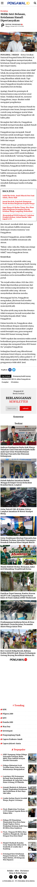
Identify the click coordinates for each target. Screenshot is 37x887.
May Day (5, 727)
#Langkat (4, 382)
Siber (17, 871)
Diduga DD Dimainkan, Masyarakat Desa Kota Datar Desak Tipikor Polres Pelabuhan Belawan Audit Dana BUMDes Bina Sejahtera (15, 824)
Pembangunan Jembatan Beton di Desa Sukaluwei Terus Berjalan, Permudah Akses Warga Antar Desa (17, 624)
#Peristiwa (14, 382)
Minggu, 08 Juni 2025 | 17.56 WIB (14, 26)
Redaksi (10, 871)
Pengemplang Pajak (10, 735)
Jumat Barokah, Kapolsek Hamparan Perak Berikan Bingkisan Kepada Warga (18, 202)
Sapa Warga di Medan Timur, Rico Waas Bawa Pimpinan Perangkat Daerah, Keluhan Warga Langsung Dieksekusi (18, 209)
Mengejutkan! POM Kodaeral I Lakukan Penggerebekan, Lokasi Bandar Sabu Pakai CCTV (18, 217)
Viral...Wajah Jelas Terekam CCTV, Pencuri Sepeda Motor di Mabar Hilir (15, 811)
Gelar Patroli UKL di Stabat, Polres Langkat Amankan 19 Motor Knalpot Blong (16, 511)
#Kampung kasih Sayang (22, 376)
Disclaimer (24, 871)
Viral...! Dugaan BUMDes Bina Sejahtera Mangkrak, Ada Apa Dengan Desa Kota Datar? (15, 834)
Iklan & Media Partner (18, 873)
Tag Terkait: (5, 376)
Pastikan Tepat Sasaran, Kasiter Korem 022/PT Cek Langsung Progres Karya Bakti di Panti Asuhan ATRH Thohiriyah (18, 595)
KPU (3, 718)
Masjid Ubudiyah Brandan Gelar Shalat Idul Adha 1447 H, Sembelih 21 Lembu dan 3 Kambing (15, 846)
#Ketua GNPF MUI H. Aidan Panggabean (15, 379)
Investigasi (6, 731)
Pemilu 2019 (6, 722)
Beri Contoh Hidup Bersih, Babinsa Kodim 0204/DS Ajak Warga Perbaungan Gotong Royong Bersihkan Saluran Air (18, 653)
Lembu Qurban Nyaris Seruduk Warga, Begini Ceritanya (15, 799)
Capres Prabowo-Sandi (11, 739)
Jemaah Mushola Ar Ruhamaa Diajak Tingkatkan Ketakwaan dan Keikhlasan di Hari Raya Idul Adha (15, 790)
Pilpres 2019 (6, 714)
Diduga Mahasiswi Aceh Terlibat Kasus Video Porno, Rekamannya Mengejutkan (14, 767)
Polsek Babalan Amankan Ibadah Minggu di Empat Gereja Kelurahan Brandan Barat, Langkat (16, 482)
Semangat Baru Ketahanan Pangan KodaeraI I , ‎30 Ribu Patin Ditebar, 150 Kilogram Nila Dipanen (14, 857)
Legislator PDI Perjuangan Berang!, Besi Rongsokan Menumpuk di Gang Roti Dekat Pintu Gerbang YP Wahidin (15, 779)
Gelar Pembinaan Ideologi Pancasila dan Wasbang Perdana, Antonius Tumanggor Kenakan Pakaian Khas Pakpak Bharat (18, 540)
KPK (3, 709)
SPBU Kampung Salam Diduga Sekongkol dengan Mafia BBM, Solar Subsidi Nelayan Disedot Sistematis (15, 757)
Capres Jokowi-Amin (10, 743)
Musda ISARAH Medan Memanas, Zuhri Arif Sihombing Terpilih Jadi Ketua (17, 568)
